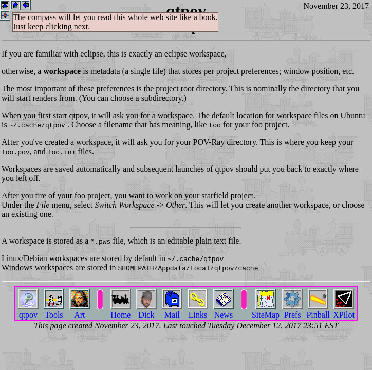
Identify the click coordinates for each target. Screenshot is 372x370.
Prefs (292, 310)
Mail (172, 310)
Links (198, 310)
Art (79, 310)
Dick (146, 310)
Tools (54, 310)
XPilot (344, 310)
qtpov (28, 310)
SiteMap (266, 310)
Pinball (317, 310)
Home (120, 310)
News (223, 310)
